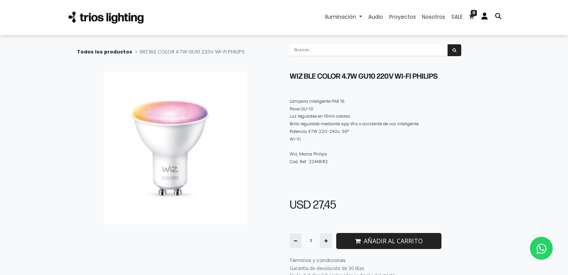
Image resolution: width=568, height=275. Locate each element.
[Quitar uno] (296, 240)
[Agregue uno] (326, 240)
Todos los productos (104, 52)
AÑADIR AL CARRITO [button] (389, 241)
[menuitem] (375, 17)
